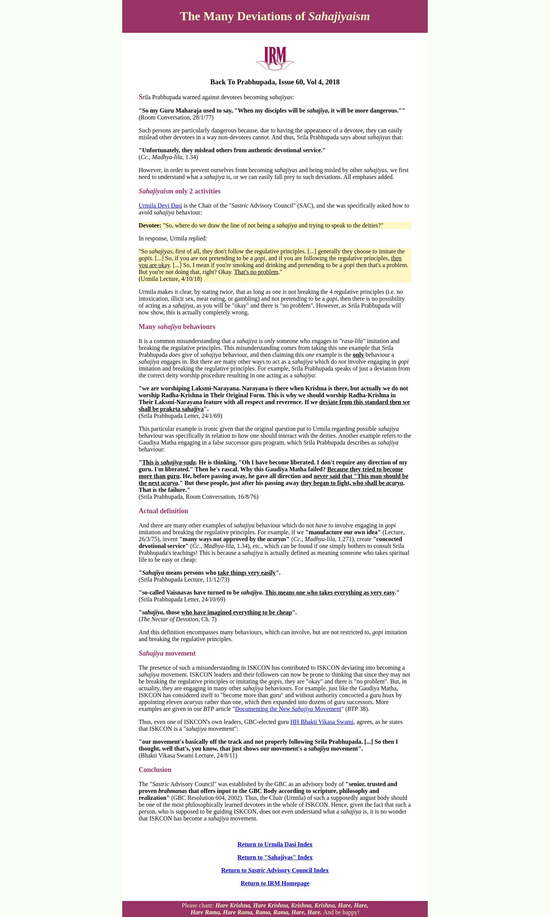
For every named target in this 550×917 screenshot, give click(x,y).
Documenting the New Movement (288, 709)
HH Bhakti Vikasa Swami (321, 722)
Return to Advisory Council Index (274, 870)
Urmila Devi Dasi (160, 205)
